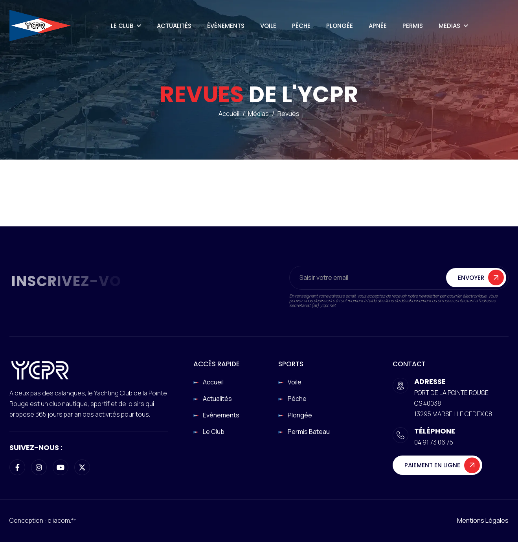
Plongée (339, 26)
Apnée (378, 26)
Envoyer (471, 278)
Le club (213, 431)
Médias (258, 114)
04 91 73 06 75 (433, 442)
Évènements (225, 26)
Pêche (301, 26)
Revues (288, 114)
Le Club (122, 26)
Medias (449, 26)
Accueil (229, 114)
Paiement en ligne (432, 465)
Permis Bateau (309, 431)
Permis (412, 26)
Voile (268, 26)
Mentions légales (483, 520)
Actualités (174, 26)
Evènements (221, 415)
